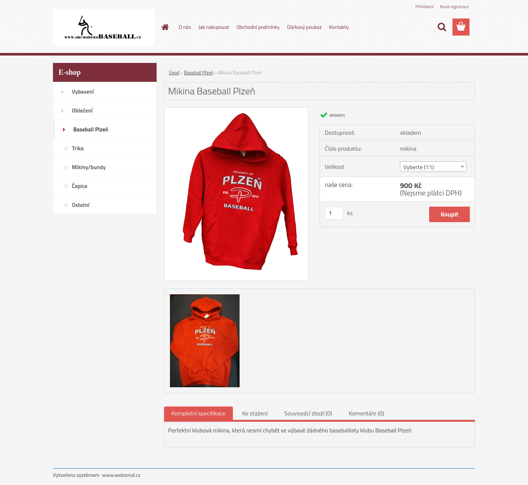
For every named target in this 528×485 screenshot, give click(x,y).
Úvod (174, 72)
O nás (185, 27)
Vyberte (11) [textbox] (418, 167)
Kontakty (339, 27)
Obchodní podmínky (258, 27)
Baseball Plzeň (198, 72)
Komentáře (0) (366, 413)
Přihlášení (424, 6)
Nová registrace (454, 6)
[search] (441, 27)
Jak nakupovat (213, 27)
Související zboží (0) (308, 413)
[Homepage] (164, 27)
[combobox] (433, 166)
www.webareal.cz (121, 475)
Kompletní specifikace (198, 413)
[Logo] (104, 27)
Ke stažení (255, 413)
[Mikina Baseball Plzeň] (236, 110)
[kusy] (334, 213)
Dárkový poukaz (304, 27)
